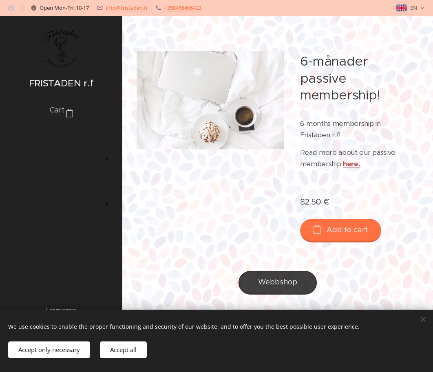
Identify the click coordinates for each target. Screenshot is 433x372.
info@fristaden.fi (126, 7)
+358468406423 (182, 7)
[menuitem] (61, 135)
